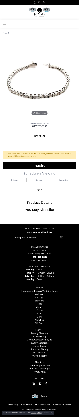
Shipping (14, 180)
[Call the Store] (39, 256)
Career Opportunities (39, 365)
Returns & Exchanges (39, 368)
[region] (39, 79)
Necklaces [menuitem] (40, 294)
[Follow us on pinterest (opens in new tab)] (39, 384)
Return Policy (13, 404)
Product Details (39, 203)
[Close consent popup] (52, 413)
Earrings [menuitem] (39, 297)
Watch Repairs (39, 355)
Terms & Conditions (42, 404)
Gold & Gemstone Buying (39, 339)
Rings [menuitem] (39, 303)
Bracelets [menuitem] (39, 300)
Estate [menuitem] (39, 310)
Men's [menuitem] (39, 316)
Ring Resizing (39, 352)
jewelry (7, 33)
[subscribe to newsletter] (61, 237)
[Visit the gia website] (44, 396)
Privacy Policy (39, 371)
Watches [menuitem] (39, 319)
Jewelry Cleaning (39, 333)
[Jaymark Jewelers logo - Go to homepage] (40, 12)
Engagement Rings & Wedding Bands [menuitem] (39, 291)
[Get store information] (39, 260)
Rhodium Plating (39, 349)
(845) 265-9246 (39, 126)
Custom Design (39, 336)
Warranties (63, 180)
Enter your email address (39, 232)
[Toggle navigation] (4, 24)
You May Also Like (39, 210)
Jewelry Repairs (39, 346)
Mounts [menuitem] (39, 307)
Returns (38, 180)
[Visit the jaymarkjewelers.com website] (35, 396)
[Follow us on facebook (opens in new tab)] (46, 384)
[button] (34, 2)
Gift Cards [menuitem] (39, 323)
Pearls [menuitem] (39, 313)
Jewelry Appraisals (39, 342)
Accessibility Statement (62, 404)
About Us (39, 362)
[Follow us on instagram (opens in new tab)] (33, 384)
